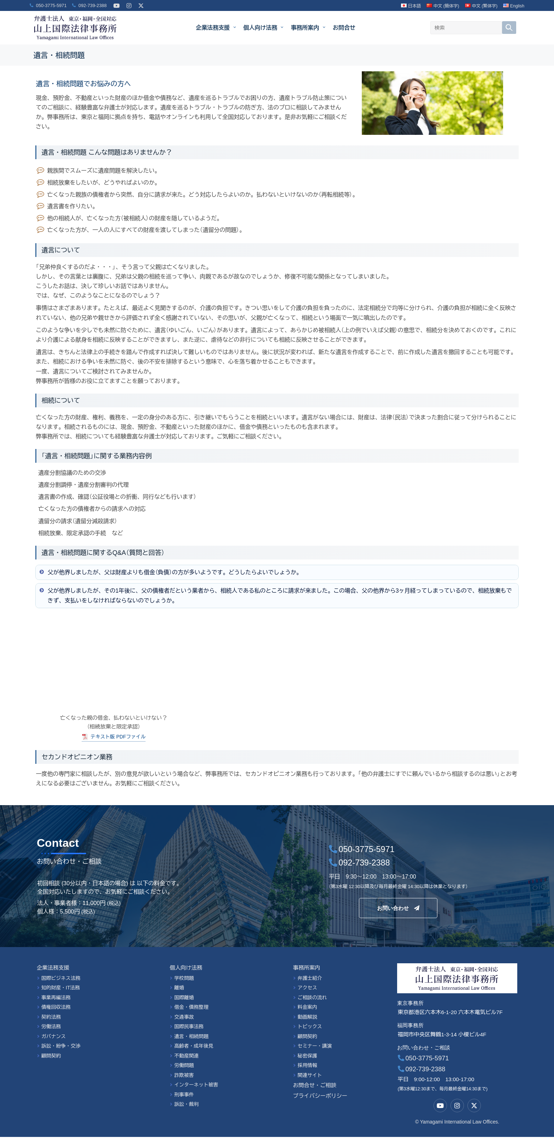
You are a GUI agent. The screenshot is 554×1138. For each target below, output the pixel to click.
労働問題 (184, 1066)
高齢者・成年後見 (193, 1047)
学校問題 (184, 979)
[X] (141, 2)
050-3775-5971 (423, 1059)
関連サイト (309, 1076)
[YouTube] (116, 2)
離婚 (179, 989)
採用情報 (307, 1066)
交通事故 (184, 1018)
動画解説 (307, 1018)
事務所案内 (308, 27)
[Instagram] (129, 2)
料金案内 (307, 1008)
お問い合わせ (398, 908)
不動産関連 (186, 1057)
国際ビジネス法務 (61, 979)
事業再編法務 (56, 998)
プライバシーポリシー (320, 1097)
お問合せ (344, 28)
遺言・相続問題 (191, 1037)
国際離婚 (184, 998)
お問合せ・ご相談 (314, 1086)
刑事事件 (184, 1095)
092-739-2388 (422, 1070)
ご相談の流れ (312, 998)
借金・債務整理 (191, 1008)
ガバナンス (53, 1037)
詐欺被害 (184, 1076)
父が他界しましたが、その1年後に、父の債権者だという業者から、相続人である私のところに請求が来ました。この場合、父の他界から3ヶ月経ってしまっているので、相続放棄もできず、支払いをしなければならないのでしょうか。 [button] (275, 595)
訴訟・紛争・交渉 (61, 1047)
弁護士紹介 (309, 979)
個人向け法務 (263, 27)
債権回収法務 (56, 1008)
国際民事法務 (189, 1027)
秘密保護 (307, 1057)
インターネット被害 (196, 1086)
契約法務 (51, 1018)
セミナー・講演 (314, 1047)
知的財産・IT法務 (60, 989)
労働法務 (51, 1027)
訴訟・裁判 (186, 1105)
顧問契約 (51, 1057)
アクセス (307, 989)
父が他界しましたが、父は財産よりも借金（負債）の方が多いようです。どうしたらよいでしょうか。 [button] (170, 571)
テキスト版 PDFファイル (118, 737)
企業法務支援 (216, 27)
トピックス (309, 1027)
